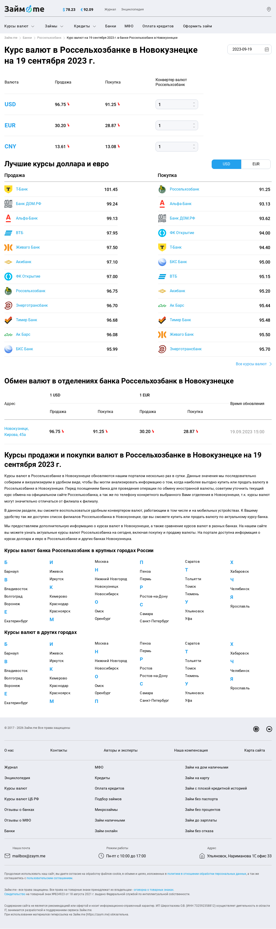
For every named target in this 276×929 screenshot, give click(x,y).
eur (10, 125)
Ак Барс (23, 334)
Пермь (145, 579)
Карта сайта (254, 750)
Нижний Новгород (111, 579)
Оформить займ (197, 26)
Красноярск (60, 611)
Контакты (58, 750)
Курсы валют (19, 26)
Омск (99, 611)
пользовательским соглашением (49, 878)
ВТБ (19, 232)
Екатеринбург (16, 621)
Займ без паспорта (201, 799)
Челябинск (239, 589)
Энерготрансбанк (32, 305)
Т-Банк (22, 189)
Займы (54, 26)
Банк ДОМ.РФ (28, 203)
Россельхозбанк (49, 37)
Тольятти (193, 579)
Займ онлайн (106, 831)
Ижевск (56, 572)
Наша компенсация (191, 750)
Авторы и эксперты (121, 750)
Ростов (146, 668)
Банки (110, 26)
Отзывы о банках (19, 810)
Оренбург (103, 619)
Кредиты (85, 26)
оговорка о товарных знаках (153, 890)
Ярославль (240, 606)
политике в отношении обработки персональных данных (206, 874)
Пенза (145, 572)
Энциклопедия (132, 9)
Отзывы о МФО (17, 820)
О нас (9, 750)
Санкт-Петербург (154, 621)
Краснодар (59, 604)
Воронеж (12, 604)
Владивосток (16, 589)
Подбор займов (108, 799)
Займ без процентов (202, 810)
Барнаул (11, 572)
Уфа (188, 619)
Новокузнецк (106, 586)
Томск (190, 586)
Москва (101, 562)
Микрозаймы (106, 810)
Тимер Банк (26, 320)
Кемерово (58, 596)
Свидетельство (14, 894)
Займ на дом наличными (206, 767)
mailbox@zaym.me (28, 856)
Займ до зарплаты (201, 820)
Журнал (110, 9)
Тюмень (192, 594)
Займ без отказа (199, 831)
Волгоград (13, 596)
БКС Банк (24, 349)
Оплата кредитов (158, 26)
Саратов (192, 562)
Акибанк (23, 261)
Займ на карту (197, 778)
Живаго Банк (28, 247)
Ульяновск (194, 611)
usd (10, 104)
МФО (129, 26)
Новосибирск (107, 594)
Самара (146, 614)
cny (10, 146)
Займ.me (10, 37)
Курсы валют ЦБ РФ (21, 799)
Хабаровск (239, 572)
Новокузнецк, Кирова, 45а (16, 431)
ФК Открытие (28, 276)
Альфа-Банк (27, 218)
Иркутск (57, 579)
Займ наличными (110, 820)
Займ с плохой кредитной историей (216, 788)
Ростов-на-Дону (154, 596)
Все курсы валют (251, 364)
